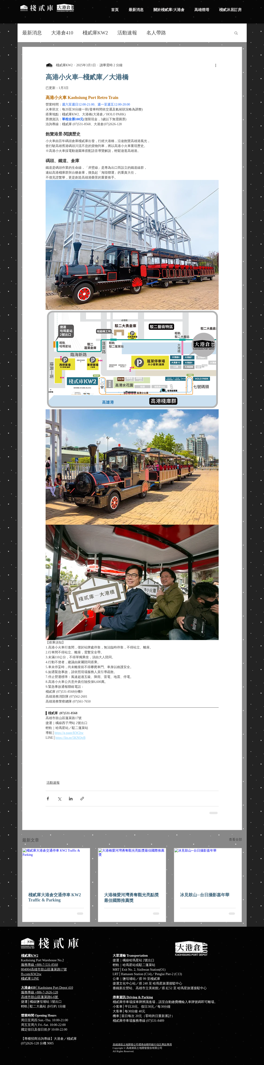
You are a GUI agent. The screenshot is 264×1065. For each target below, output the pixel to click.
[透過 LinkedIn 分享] (71, 798)
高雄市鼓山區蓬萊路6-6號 (40, 997)
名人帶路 (156, 33)
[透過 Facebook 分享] (48, 798)
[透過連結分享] (82, 798)
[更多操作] (216, 65)
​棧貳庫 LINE (30, 978)
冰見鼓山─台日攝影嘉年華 (204, 895)
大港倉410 (62, 33)
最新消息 (32, 33)
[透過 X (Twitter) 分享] (59, 798)
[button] (236, 33)
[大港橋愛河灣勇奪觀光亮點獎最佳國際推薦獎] (132, 867)
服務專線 (28, 992)
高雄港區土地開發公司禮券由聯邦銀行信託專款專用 (142, 1044)
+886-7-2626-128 (46, 992)
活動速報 (127, 33)
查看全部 (235, 839)
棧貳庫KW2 (95, 33)
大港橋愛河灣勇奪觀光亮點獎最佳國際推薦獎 (131, 898)
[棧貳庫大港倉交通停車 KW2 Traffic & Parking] (56, 867)
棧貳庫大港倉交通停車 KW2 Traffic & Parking (54, 897)
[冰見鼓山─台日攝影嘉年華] (208, 867)
